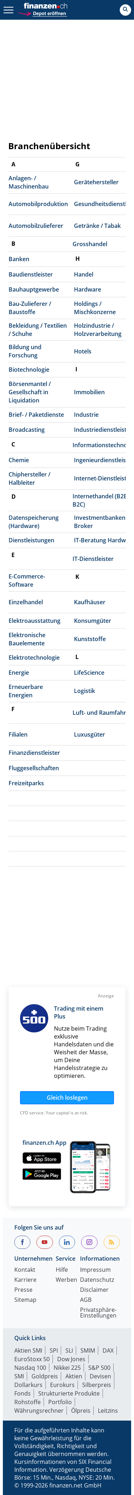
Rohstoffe (27, 1402)
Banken (19, 259)
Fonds (22, 1393)
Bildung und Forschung (25, 351)
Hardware (87, 289)
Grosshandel (90, 244)
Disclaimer (94, 1290)
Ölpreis (80, 1411)
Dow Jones (71, 1359)
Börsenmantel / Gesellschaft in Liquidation (30, 392)
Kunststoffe (90, 639)
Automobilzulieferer (36, 226)
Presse (23, 1290)
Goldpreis (44, 1376)
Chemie (19, 460)
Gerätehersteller (96, 182)
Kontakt (24, 1270)
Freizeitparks (26, 783)
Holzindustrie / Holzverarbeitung (97, 330)
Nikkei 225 (67, 1368)
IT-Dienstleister (93, 559)
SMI (19, 1376)
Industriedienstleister (103, 430)
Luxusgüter (89, 734)
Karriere (25, 1280)
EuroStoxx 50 (32, 1359)
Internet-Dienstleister (103, 478)
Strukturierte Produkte (69, 1393)
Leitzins (108, 1411)
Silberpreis (96, 1385)
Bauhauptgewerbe (34, 289)
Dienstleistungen (31, 540)
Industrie (86, 415)
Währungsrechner (39, 1411)
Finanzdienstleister (34, 753)
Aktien (73, 1376)
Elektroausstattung (34, 621)
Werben (66, 1280)
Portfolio (60, 1402)
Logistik (84, 691)
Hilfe (62, 1270)
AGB (85, 1300)
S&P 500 (99, 1368)
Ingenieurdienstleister (104, 460)
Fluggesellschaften (34, 768)
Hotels (82, 351)
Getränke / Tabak (97, 226)
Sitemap (25, 1300)
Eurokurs (62, 1385)
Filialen (18, 734)
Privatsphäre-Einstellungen (98, 1313)
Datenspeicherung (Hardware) (34, 522)
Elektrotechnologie (34, 657)
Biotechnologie (29, 369)
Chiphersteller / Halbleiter (29, 478)
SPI (54, 1350)
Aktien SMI (28, 1350)
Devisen (100, 1376)
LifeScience (89, 672)
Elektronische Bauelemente (27, 639)
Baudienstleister (31, 274)
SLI (69, 1350)
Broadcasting (27, 430)
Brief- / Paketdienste (36, 415)
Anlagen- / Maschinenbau (29, 182)
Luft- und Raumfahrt (100, 713)
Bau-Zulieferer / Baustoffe (30, 308)
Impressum (95, 1270)
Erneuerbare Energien (26, 691)
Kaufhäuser (89, 602)
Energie (19, 672)
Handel (83, 274)
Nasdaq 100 (30, 1368)
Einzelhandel (26, 602)
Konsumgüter (92, 621)
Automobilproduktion (38, 204)
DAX (108, 1350)
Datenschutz (97, 1280)
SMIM (87, 1350)
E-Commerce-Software (27, 580)
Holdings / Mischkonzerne (95, 308)
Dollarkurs (28, 1385)
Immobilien (89, 392)
